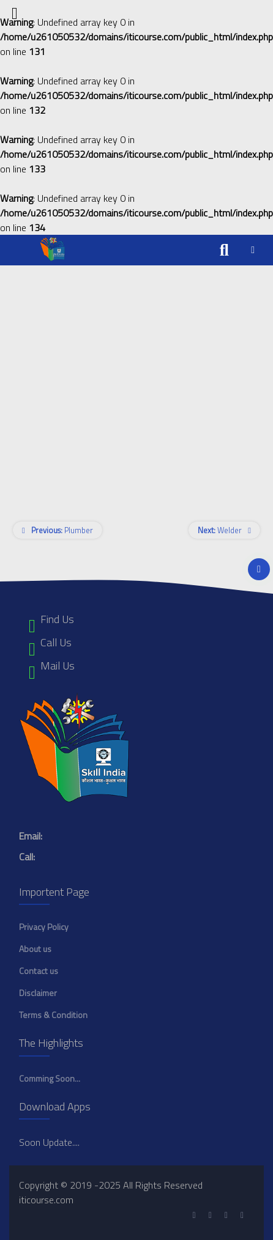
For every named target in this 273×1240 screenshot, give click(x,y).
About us (35, 948)
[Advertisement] (115, 380)
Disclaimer (38, 992)
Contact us (38, 970)
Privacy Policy (44, 926)
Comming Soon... (49, 1078)
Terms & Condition (53, 1014)
